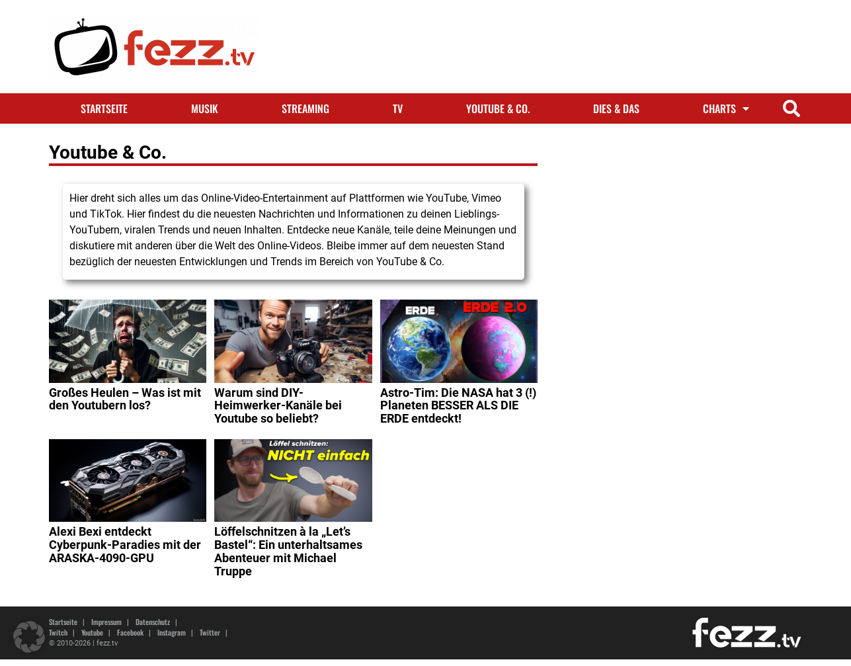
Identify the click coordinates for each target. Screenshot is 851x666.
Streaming (305, 108)
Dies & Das (616, 108)
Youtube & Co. (498, 108)
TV (398, 108)
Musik (204, 108)
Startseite (104, 108)
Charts (726, 108)
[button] (792, 109)
